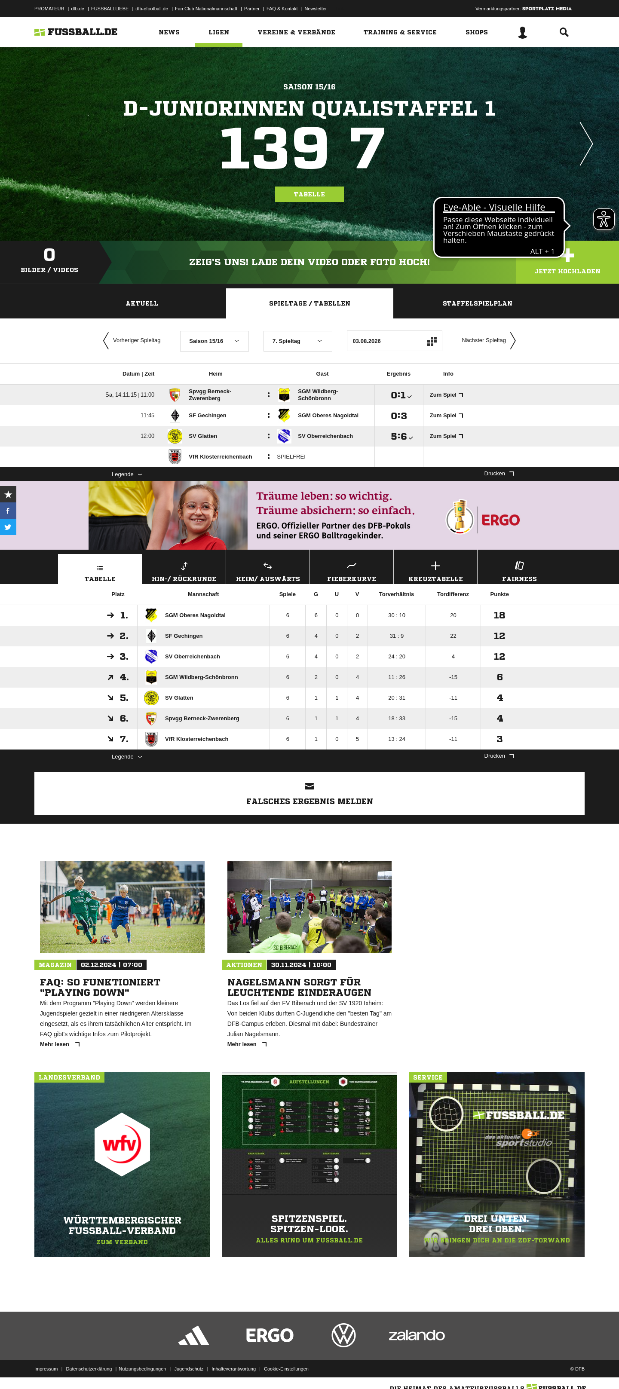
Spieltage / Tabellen (309, 303)
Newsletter (316, 8)
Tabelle (309, 194)
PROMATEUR (49, 8)
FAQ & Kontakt (282, 8)
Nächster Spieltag (491, 341)
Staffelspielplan (477, 303)
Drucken (499, 473)
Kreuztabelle (435, 570)
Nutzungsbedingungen (142, 1368)
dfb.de (77, 8)
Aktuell (142, 303)
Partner (252, 8)
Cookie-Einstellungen (286, 1368)
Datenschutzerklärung (89, 1368)
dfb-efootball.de (151, 8)
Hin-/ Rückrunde (184, 570)
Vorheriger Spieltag (130, 341)
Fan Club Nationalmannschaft (206, 8)
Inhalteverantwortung (233, 1368)
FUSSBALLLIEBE (110, 8)
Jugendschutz (188, 1368)
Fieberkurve (351, 570)
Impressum (46, 1368)
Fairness (519, 570)
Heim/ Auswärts (267, 570)
